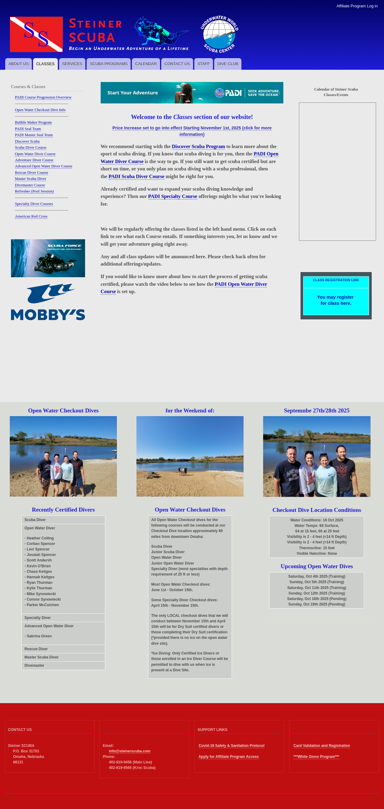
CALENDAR (146, 64)
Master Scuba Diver (30, 179)
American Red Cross (31, 216)
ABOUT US (18, 64)
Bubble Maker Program (33, 122)
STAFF (203, 64)
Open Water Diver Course (35, 154)
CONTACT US (177, 64)
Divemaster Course (30, 185)
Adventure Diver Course (34, 160)
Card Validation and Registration (321, 746)
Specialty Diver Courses (34, 204)
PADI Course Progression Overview (43, 97)
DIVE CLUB (227, 64)
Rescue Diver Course (31, 172)
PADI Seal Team (28, 129)
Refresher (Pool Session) (34, 191)
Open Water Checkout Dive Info (40, 110)
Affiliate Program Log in (357, 6)
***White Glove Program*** (316, 757)
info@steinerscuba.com (130, 751)
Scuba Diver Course (31, 147)
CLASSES (45, 64)
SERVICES (72, 64)
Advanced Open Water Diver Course (44, 166)
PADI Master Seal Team (34, 135)
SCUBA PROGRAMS (109, 64)
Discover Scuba (27, 141)
